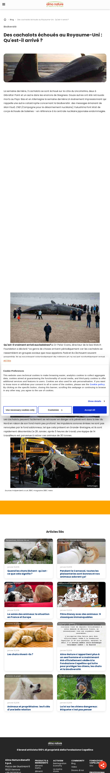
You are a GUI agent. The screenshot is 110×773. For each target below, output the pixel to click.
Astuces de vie (23, 462)
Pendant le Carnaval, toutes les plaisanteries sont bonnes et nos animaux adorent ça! (80, 495)
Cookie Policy (27, 768)
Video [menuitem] (74, 688)
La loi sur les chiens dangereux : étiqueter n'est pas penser (79, 630)
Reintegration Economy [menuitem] (59, 686)
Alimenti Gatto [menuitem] (39, 688)
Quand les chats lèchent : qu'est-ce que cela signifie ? (27, 494)
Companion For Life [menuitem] (58, 700)
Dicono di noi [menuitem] (77, 692)
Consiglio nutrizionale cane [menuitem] (40, 712)
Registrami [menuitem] (95, 702)
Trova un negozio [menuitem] (94, 718)
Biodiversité (10, 26)
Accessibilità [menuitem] (41, 723)
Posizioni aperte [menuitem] (94, 732)
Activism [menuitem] (57, 696)
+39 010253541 (13, 694)
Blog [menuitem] (73, 685)
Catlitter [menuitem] (39, 698)
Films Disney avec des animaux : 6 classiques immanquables (80, 537)
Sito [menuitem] (91, 687)
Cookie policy (97, 384)
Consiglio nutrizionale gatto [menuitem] (40, 704)
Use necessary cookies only (20, 410)
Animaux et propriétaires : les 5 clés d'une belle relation (28, 630)
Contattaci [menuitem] (95, 714)
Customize (55, 410)
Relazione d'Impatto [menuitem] (58, 714)
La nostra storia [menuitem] (57, 691)
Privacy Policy (10, 768)
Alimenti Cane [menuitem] (39, 694)
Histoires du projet (13, 505)
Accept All (90, 410)
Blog (12, 19)
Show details (94, 401)
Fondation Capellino (67, 545)
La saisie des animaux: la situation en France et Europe (28, 537)
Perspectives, (11, 462)
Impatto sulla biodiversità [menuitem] (41, 718)
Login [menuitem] (92, 699)
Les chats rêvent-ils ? (20, 576)
